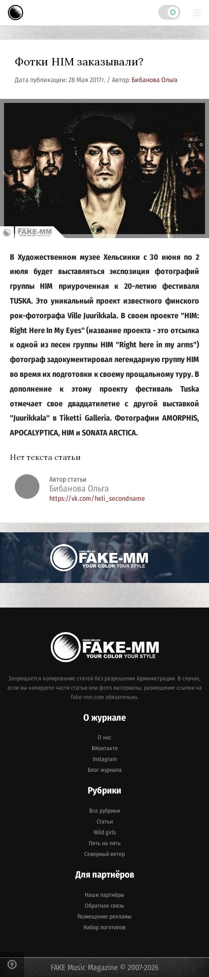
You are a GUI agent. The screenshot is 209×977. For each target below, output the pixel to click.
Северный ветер (104, 854)
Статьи (105, 821)
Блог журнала (105, 769)
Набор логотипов (104, 927)
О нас (104, 737)
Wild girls (105, 832)
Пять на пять (105, 843)
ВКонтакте (105, 748)
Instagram (105, 759)
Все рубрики (104, 810)
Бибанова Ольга (154, 80)
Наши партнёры (104, 894)
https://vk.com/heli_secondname (97, 498)
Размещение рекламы (104, 916)
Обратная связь (104, 905)
